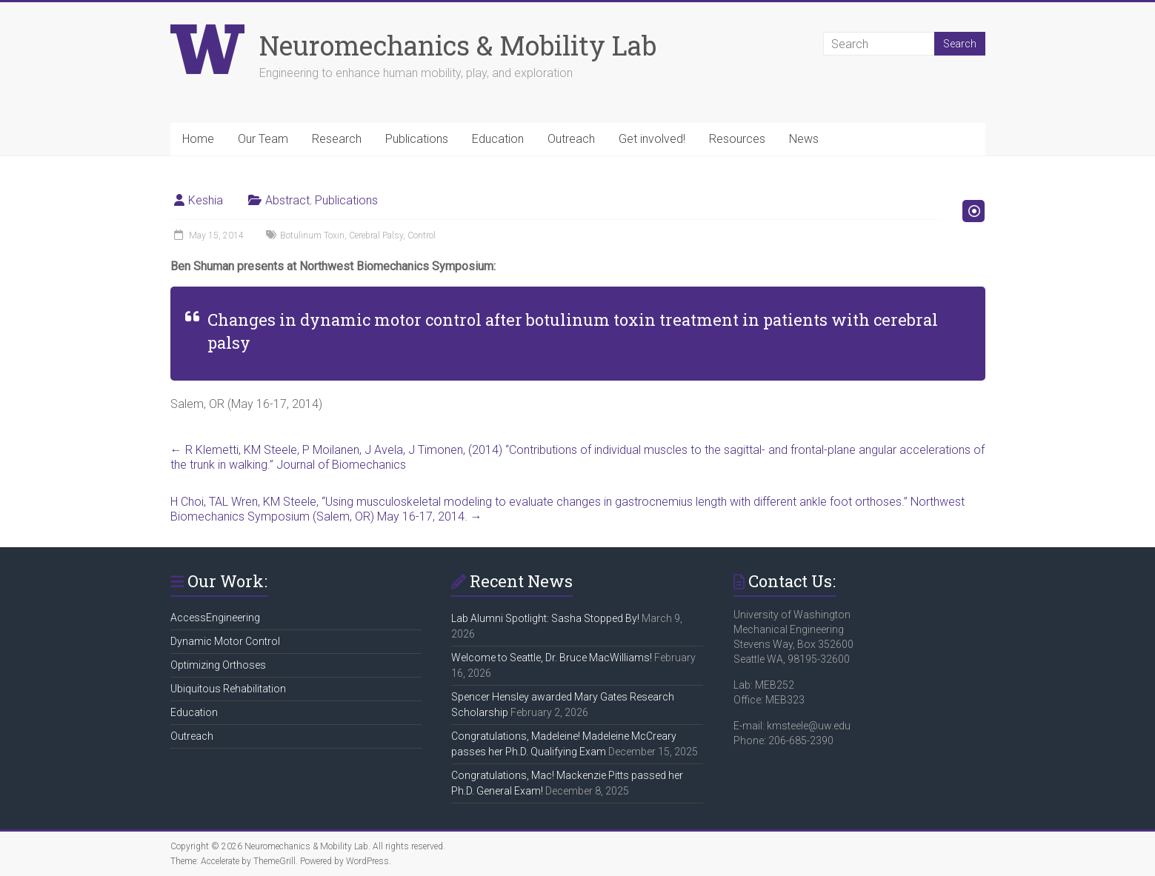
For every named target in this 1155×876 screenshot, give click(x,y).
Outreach (571, 139)
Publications (416, 139)
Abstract (287, 200)
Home (198, 139)
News (804, 139)
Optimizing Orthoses (218, 665)
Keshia (205, 200)
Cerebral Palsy (376, 235)
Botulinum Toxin (312, 235)
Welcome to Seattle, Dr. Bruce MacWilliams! (551, 657)
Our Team (263, 139)
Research (337, 139)
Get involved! (652, 139)
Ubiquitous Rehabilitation (228, 689)
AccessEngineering (215, 617)
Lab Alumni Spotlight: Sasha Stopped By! (545, 618)
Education (498, 139)
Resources (737, 139)
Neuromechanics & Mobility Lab (457, 45)
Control (421, 235)
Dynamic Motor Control (225, 641)
